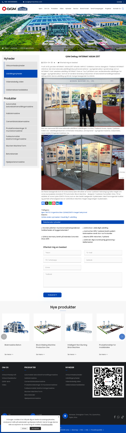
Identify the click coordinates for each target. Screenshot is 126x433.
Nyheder (68, 9)
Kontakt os (117, 9)
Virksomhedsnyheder (15, 65)
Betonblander (12, 154)
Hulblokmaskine (13, 113)
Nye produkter (63, 307)
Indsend (52, 295)
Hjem (40, 9)
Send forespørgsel (97, 9)
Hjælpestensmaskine (15, 162)
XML (86, 430)
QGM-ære (6, 381)
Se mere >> (9, 354)
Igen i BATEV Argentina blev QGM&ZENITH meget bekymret (64, 212)
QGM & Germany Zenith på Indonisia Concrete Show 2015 (59, 238)
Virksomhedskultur (9, 378)
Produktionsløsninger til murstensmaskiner (16, 129)
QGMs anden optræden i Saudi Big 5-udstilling (59, 217)
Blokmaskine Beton (13, 345)
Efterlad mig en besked (69, 62)
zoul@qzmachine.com (33, 2)
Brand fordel (84, 9)
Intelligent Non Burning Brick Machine (77, 346)
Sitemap (75, 430)
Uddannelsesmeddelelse (17, 90)
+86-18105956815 (10, 2)
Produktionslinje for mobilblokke (107, 346)
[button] (4, 337)
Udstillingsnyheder (27, 48)
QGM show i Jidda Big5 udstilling (96, 228)
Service (75, 9)
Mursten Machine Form (16, 145)
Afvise (24, 428)
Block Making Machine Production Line (45, 346)
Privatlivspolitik (96, 430)
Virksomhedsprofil (9, 375)
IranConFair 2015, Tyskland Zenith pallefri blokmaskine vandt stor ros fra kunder (99, 232)
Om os (46, 9)
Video (62, 9)
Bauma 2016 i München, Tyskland (96, 237)
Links (67, 430)
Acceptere (35, 428)
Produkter (54, 9)
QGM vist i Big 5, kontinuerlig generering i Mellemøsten (99, 241)
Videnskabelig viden (15, 81)
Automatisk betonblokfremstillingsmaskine (19, 105)
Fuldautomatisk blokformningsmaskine (16, 137)
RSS (81, 430)
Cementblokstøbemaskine (17, 121)
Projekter (108, 9)
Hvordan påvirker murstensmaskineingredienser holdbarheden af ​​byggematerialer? (60, 229)
